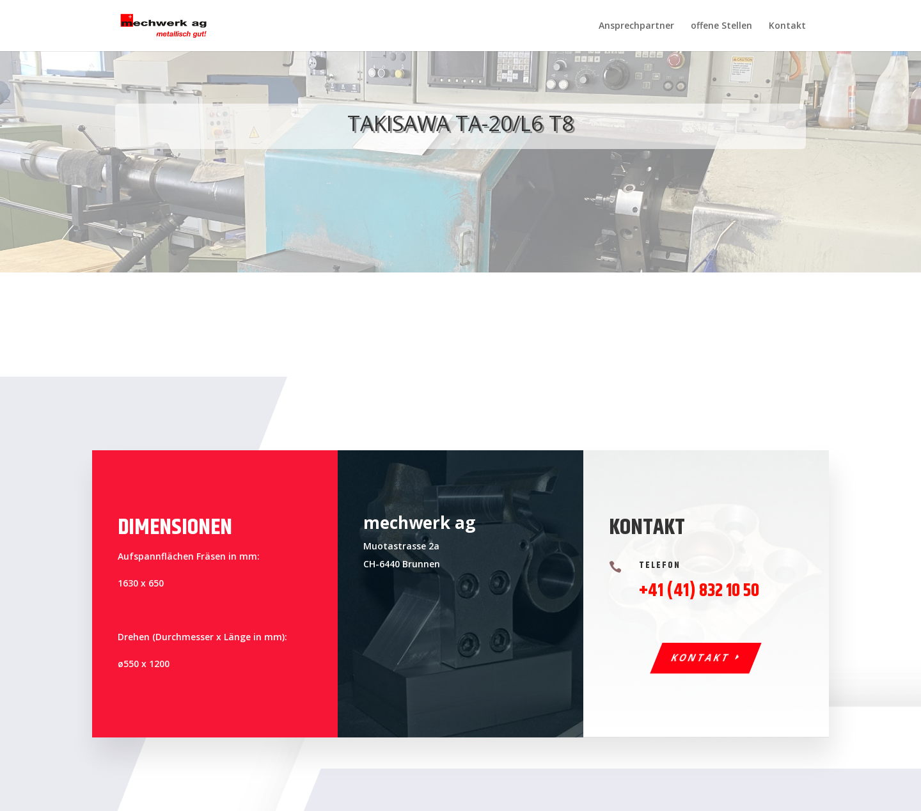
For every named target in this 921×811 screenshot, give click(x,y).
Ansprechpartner (636, 26)
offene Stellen (721, 26)
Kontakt (787, 26)
